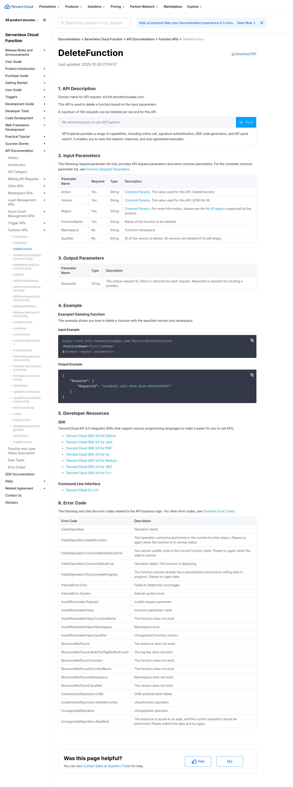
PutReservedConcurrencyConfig (27, 368)
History (13, 158)
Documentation (69, 39)
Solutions (96, 7)
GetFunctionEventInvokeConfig (27, 288)
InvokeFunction (22, 322)
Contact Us (13, 495)
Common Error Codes (218, 511)
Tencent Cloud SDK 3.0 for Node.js (91, 460)
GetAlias (18, 274)
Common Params (137, 192)
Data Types (16, 460)
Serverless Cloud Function (103, 39)
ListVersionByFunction (26, 342)
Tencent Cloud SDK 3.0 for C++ (89, 473)
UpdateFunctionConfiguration (26, 427)
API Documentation (141, 39)
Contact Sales (93, 766)
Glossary (11, 502)
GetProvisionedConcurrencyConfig (26, 298)
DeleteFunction (22, 249)
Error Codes (16, 467)
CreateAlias (20, 236)
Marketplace (173, 6)
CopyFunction (22, 420)
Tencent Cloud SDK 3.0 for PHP (89, 448)
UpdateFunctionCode (26, 391)
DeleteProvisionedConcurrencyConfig (27, 256)
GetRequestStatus (24, 306)
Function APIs (168, 39)
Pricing (118, 7)
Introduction (17, 165)
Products (73, 7)
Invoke (17, 413)
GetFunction (20, 435)
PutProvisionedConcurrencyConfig (26, 358)
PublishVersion (22, 350)
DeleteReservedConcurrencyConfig (26, 266)
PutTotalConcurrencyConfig (26, 377)
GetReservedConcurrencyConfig (26, 314)
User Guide (13, 61)
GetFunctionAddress (26, 280)
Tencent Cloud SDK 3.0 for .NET (89, 467)
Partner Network (144, 7)
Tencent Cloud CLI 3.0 (82, 490)
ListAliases (19, 328)
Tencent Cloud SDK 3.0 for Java (89, 442)
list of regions (215, 208)
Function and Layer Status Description (22, 451)
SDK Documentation (20, 474)
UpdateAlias (20, 385)
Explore (194, 7)
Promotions (49, 7)
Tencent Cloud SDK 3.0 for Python (91, 436)
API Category (17, 172)
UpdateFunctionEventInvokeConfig (27, 399)
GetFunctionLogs (23, 407)
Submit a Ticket (119, 766)
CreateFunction (22, 442)
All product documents (22, 20)
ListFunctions (21, 334)
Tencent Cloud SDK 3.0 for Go (88, 454)
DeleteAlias (20, 242)
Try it (246, 122)
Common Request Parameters (107, 169)
